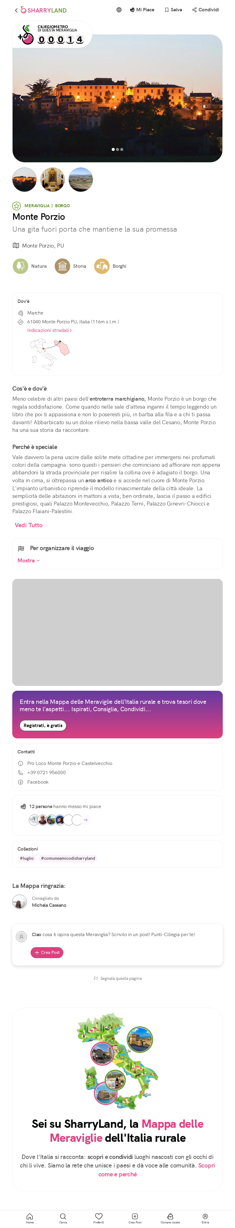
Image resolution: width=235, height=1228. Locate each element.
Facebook (33, 782)
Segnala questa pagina (118, 978)
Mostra (28, 560)
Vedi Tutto (29, 525)
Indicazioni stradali (50, 330)
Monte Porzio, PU (38, 246)
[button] (24, 179)
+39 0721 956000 (41, 772)
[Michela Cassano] (19, 902)
